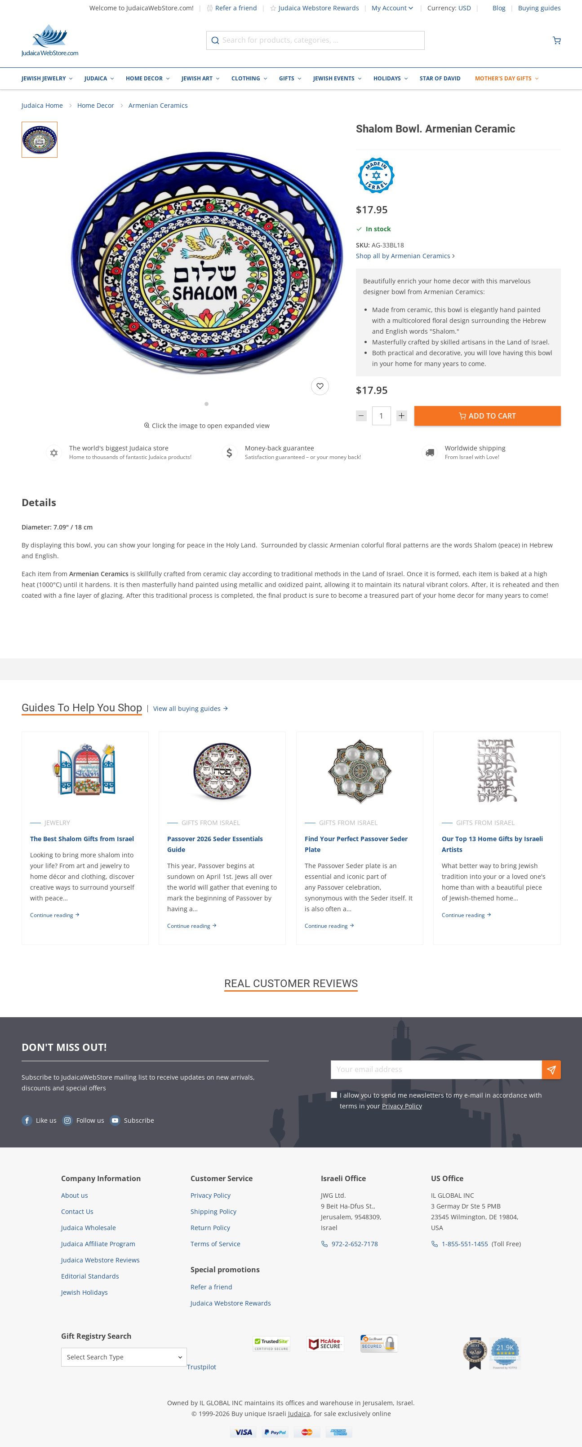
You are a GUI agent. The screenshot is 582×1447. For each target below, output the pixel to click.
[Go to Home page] (50, 40)
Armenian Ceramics (158, 105)
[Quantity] (381, 416)
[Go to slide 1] (206, 404)
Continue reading (55, 915)
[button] (206, 260)
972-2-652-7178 (355, 1244)
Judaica (95, 78)
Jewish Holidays (84, 1292)
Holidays (387, 78)
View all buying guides (191, 708)
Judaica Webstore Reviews (100, 1260)
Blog (499, 8)
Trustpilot (201, 1367)
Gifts (286, 78)
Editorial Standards (90, 1276)
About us (74, 1195)
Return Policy (210, 1227)
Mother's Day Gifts (503, 78)
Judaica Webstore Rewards (314, 8)
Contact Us (77, 1211)
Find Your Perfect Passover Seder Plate (356, 844)
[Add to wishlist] (320, 387)
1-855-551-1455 (465, 1244)
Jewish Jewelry (44, 78)
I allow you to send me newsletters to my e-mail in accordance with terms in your (441, 1100)
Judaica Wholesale (88, 1227)
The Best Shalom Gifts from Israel (82, 839)
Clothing (245, 78)
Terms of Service (215, 1244)
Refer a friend (231, 8)
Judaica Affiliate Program (98, 1244)
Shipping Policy (213, 1211)
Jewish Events (334, 78)
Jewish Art (197, 78)
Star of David (440, 78)
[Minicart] (557, 40)
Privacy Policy (402, 1106)
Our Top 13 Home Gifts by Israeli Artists (493, 844)
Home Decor (144, 78)
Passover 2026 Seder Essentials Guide (215, 844)
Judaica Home (42, 105)
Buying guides (539, 8)
